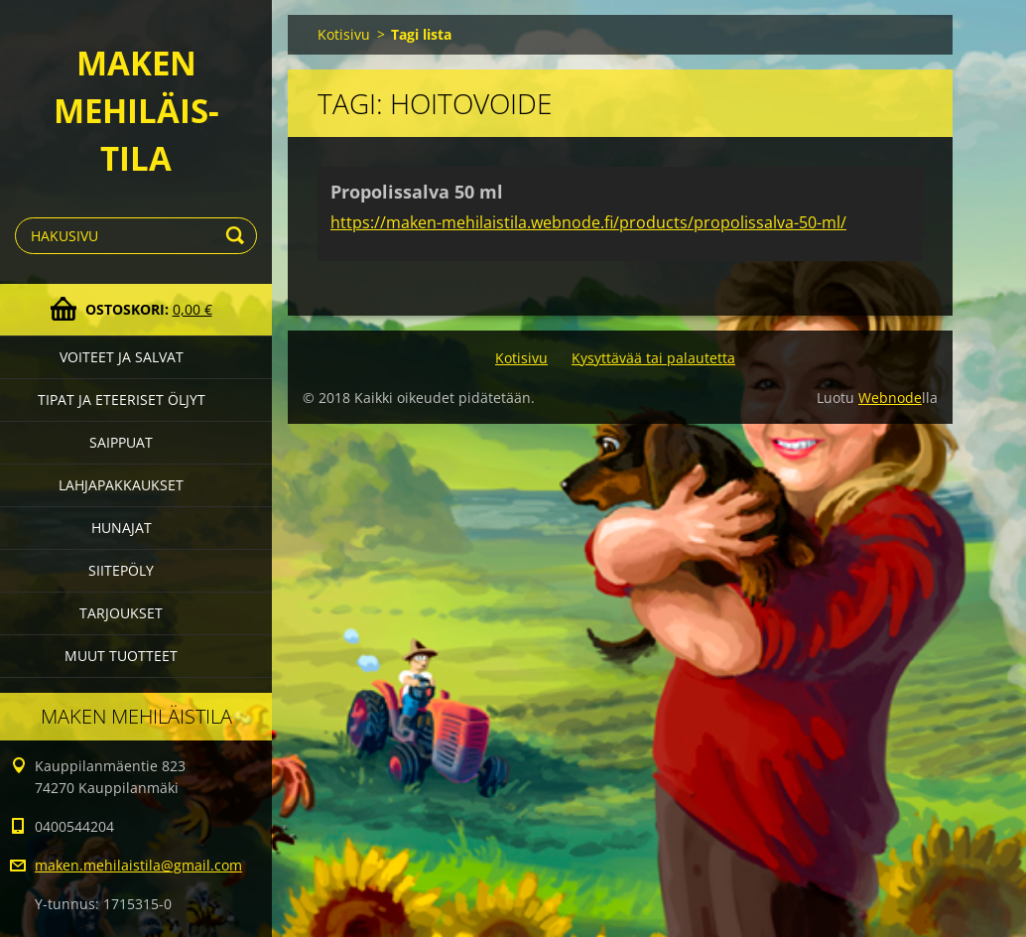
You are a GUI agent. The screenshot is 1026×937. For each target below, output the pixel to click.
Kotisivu (344, 34)
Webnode (890, 397)
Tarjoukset (121, 612)
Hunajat (121, 527)
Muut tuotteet (121, 655)
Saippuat (121, 442)
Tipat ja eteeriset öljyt (121, 399)
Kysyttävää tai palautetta (653, 357)
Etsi (238, 235)
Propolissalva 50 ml (416, 191)
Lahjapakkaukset (121, 484)
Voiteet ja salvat (122, 356)
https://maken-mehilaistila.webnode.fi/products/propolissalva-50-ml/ (588, 222)
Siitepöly (121, 570)
